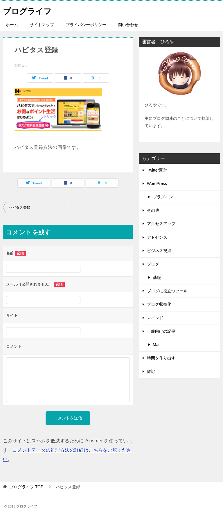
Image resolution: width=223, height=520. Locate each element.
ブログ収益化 (159, 304)
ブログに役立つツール (167, 291)
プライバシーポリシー (86, 24)
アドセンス (157, 237)
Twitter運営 (157, 170)
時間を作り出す (161, 358)
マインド (155, 318)
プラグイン (163, 197)
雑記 (151, 371)
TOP (26, 487)
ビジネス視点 (159, 250)
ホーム (12, 24)
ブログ (153, 264)
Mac (156, 344)
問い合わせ (128, 24)
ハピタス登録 (19, 208)
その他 (153, 210)
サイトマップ (42, 24)
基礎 (157, 277)
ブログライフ (30, 10)
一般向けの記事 (161, 331)
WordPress (157, 183)
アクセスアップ (161, 223)
